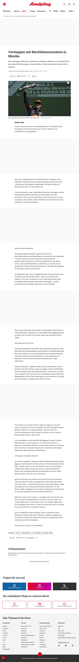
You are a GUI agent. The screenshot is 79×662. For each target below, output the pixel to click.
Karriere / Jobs (43, 628)
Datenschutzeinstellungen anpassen (67, 637)
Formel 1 (18, 533)
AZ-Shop (42, 642)
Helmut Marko (26, 533)
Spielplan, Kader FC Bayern (27, 642)
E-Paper (41, 635)
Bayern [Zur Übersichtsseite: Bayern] (17, 11)
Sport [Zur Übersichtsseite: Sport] (24, 11)
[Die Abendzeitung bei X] (64, 586)
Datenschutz (61, 630)
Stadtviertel (5, 628)
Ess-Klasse (24, 637)
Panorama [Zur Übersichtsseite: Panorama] (41, 11)
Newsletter (24, 628)
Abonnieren (42, 630)
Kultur (4, 644)
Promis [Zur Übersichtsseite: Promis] (32, 11)
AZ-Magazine (43, 644)
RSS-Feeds (23, 633)
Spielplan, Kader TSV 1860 (27, 644)
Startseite (5, 16)
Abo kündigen (61, 635)
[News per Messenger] (14, 605)
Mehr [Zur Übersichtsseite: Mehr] (71, 11)
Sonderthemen (43, 647)
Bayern (4, 630)
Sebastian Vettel (58, 333)
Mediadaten (42, 640)
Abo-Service (42, 633)
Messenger (24, 630)
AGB (59, 628)
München (5, 626)
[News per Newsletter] (39, 605)
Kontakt (41, 637)
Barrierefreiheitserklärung (64, 633)
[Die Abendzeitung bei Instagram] (39, 586)
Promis (4, 637)
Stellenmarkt (24, 647)
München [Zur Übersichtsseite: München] (6, 11)
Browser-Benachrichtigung (27, 635)
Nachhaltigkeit (6, 649)
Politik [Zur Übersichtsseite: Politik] (55, 11)
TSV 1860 (5, 635)
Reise (4, 647)
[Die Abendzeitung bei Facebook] (14, 586)
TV (3, 642)
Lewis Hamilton (30, 131)
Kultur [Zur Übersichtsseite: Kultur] (62, 11)
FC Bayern (5, 633)
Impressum (60, 626)
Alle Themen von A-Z (26, 626)
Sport (11, 16)
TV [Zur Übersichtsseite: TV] (50, 11)
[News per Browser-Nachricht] (64, 605)
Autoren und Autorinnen (45, 626)
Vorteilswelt (24, 640)
